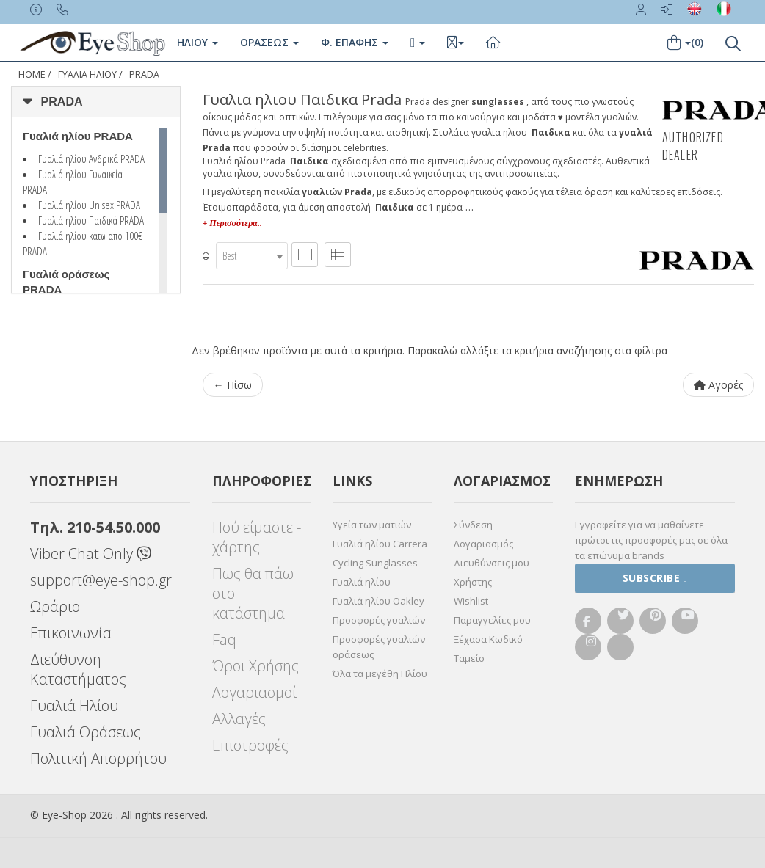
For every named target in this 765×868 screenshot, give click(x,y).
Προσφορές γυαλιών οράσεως (379, 646)
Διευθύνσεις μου (491, 562)
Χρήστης (473, 581)
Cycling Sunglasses (375, 562)
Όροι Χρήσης (255, 666)
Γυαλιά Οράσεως (85, 732)
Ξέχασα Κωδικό (488, 639)
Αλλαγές (239, 719)
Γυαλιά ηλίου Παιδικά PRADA (91, 220)
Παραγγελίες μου (492, 620)
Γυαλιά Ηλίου (74, 705)
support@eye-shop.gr (101, 580)
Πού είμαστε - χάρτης (256, 537)
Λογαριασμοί (254, 692)
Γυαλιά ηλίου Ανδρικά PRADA (91, 158)
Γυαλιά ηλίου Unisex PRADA (89, 204)
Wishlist (471, 601)
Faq (224, 639)
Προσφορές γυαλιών (379, 620)
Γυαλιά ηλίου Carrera (380, 543)
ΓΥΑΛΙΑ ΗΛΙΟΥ (87, 74)
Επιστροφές (250, 745)
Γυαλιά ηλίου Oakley (378, 601)
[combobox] (252, 255)
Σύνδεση (473, 524)
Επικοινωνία (71, 633)
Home (32, 74)
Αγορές (718, 385)
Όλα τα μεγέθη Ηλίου (380, 673)
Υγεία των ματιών (372, 524)
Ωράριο (55, 606)
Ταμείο (469, 658)
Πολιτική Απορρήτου (98, 758)
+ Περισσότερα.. (232, 223)
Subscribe (655, 578)
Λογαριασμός (483, 543)
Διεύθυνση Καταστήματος (78, 669)
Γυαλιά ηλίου (362, 581)
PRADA (144, 74)
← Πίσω (233, 385)
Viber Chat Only (90, 554)
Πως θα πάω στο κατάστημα (253, 593)
